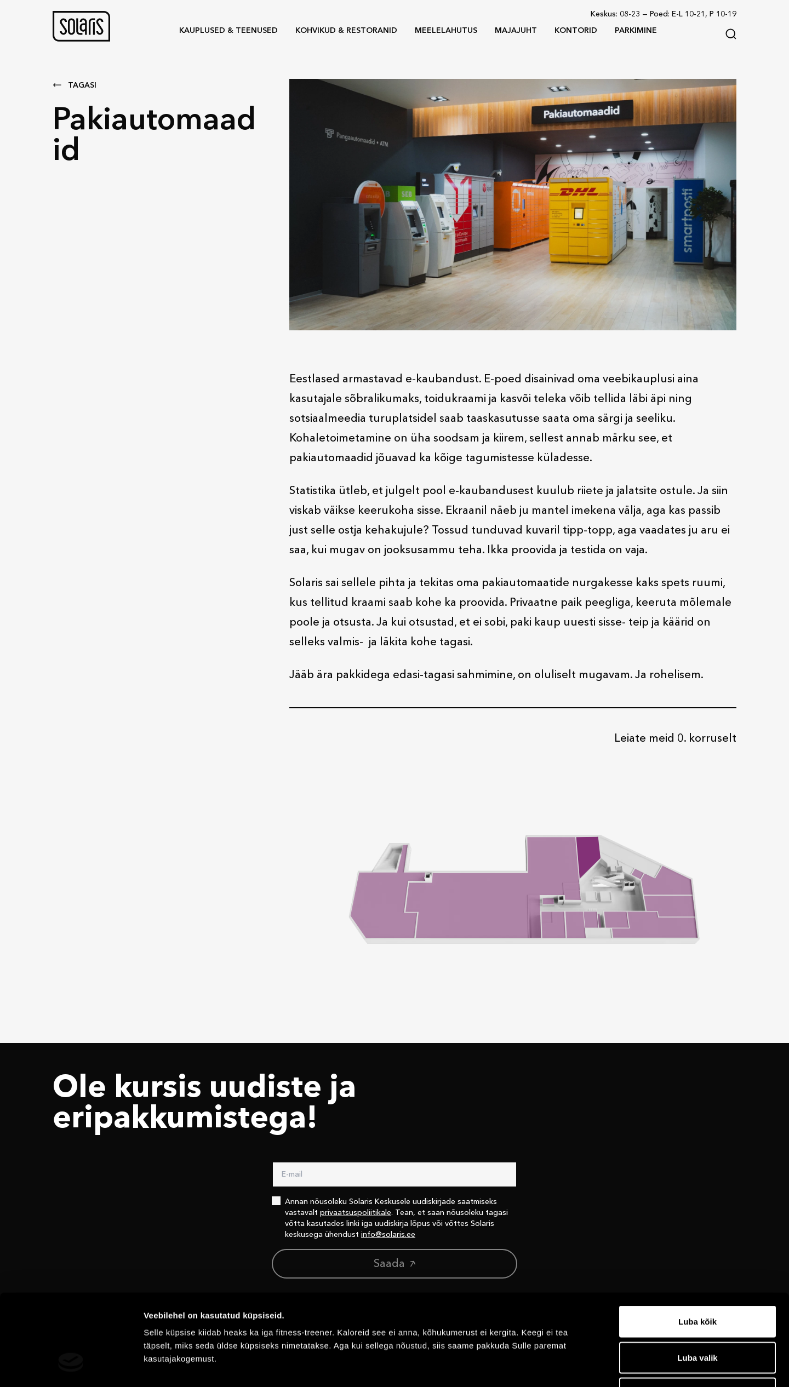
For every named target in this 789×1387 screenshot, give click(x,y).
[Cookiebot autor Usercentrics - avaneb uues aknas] (71, 1365)
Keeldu (697, 1315)
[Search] (730, 33)
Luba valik (697, 1279)
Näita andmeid (566, 1365)
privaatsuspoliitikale (355, 1213)
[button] (81, 26)
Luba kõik (697, 1243)
